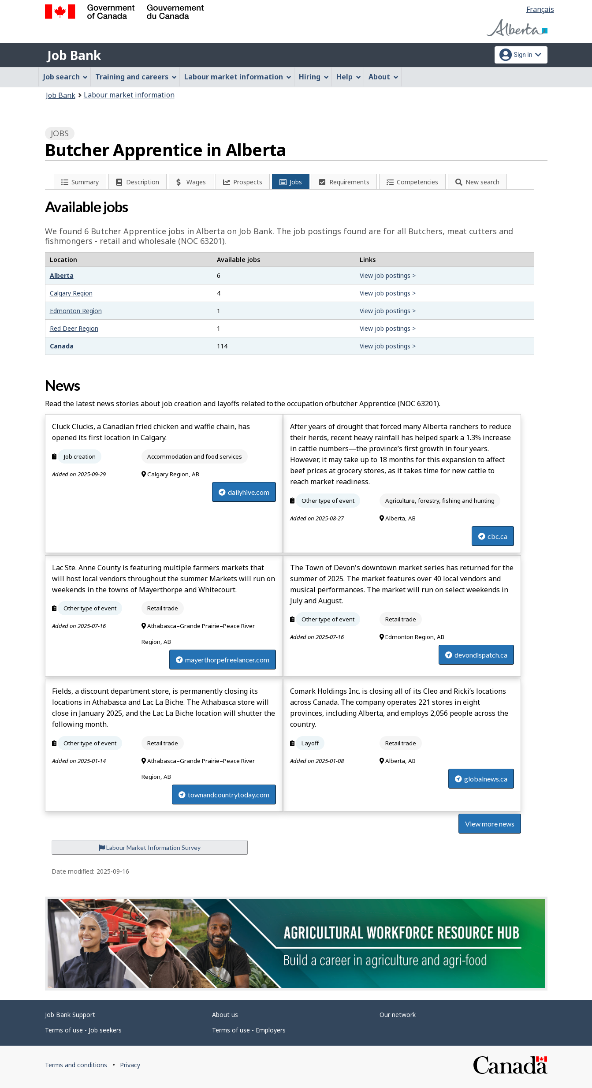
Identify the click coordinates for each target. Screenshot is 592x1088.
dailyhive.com (244, 492)
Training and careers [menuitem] (136, 77)
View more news (489, 823)
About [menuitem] (383, 77)
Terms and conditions (76, 1065)
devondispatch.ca (476, 655)
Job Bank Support (70, 1014)
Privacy (130, 1065)
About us (225, 1014)
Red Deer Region (74, 328)
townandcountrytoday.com (224, 794)
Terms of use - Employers (249, 1030)
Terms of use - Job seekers (83, 1030)
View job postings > (388, 275)
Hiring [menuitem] (314, 77)
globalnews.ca (481, 778)
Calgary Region (71, 293)
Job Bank (74, 55)
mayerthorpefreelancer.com (222, 659)
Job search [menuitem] (65, 77)
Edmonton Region (76, 311)
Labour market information (129, 95)
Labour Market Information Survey (150, 847)
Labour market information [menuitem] (237, 77)
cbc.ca (492, 536)
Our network (398, 1014)
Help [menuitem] (348, 77)
